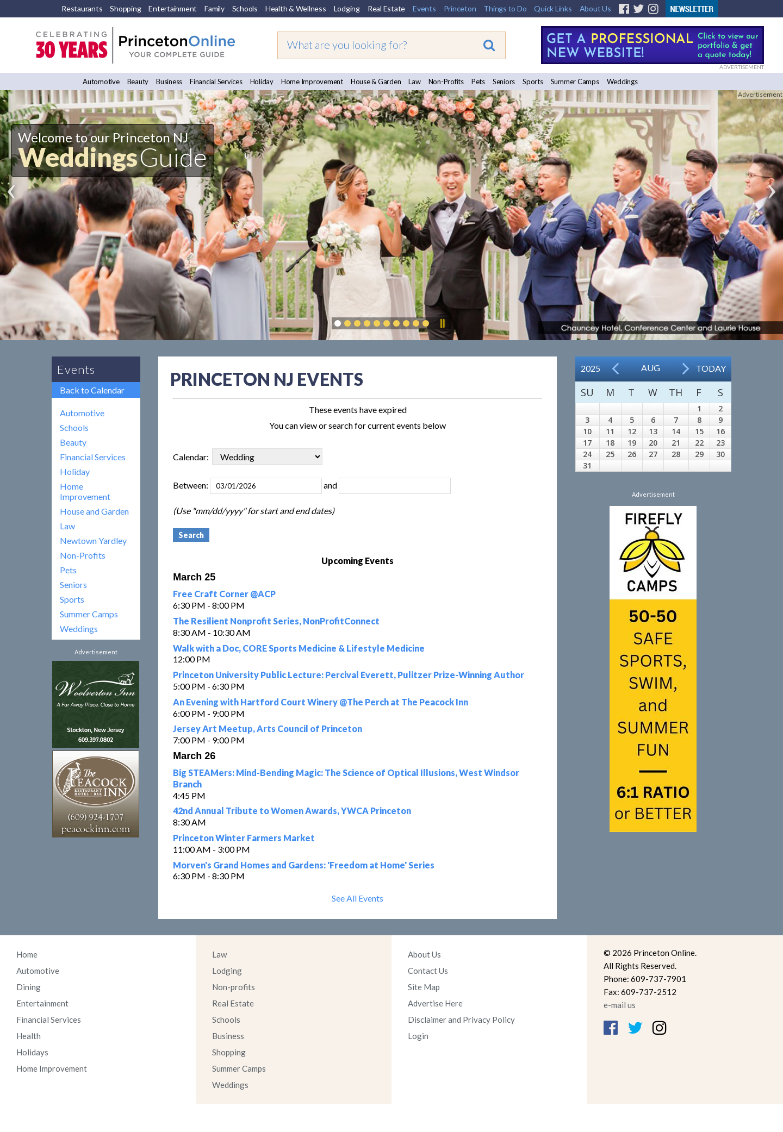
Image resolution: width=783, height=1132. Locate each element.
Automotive (101, 81)
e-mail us (620, 1005)
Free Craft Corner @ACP (224, 594)
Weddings (622, 81)
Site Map (424, 987)
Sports (533, 81)
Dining (28, 987)
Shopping (125, 8)
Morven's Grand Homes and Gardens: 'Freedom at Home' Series (303, 865)
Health (28, 1036)
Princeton (460, 8)
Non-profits (233, 987)
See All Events (357, 898)
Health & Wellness (295, 8)
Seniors (504, 81)
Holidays (32, 1052)
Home (27, 954)
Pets (478, 81)
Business (169, 81)
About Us (595, 8)
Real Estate (386, 8)
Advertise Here (435, 1003)
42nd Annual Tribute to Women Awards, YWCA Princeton (292, 810)
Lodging (347, 8)
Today (711, 368)
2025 (590, 368)
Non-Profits (446, 81)
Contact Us (428, 970)
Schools (245, 8)
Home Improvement (312, 81)
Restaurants (81, 8)
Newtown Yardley (93, 540)
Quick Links (552, 8)
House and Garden (94, 511)
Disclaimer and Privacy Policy (461, 1019)
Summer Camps (575, 81)
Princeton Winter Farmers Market (244, 838)
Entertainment (172, 8)
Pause (442, 323)
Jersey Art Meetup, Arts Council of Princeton (267, 728)
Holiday (262, 81)
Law (414, 81)
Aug (650, 367)
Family (214, 8)
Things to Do (504, 8)
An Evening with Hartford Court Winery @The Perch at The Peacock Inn (320, 702)
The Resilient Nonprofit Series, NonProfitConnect (276, 621)
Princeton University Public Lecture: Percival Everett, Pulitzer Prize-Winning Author (348, 675)
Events (424, 8)
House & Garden (376, 81)
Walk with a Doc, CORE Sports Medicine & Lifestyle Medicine (299, 648)
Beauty (138, 81)
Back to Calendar (92, 390)
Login (418, 1036)
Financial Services (216, 81)
